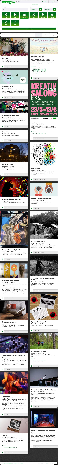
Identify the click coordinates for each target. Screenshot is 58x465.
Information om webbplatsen (7, 463)
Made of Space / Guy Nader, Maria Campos (43, 390)
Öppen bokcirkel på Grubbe (9, 322)
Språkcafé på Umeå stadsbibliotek (41, 198)
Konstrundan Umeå (7, 86)
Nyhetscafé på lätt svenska (39, 322)
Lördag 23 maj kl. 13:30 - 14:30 (39, 68)
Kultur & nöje (10, 66)
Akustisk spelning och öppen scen (11, 199)
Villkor (21, 463)
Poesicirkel (5, 132)
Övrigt (43, 179)
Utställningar (12, 97)
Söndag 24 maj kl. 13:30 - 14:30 (39, 71)
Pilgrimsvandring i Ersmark (39, 351)
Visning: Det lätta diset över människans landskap (42, 279)
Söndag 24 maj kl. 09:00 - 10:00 (39, 70)
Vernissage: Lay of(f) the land (10, 280)
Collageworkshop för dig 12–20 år (11, 250)
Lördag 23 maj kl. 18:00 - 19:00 (39, 69)
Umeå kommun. (49, 463)
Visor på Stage (6, 396)
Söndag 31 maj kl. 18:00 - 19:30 (10, 447)
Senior (35, 179)
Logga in (53, 1)
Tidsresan (4, 436)
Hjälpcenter (16, 463)
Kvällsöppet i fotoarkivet (38, 241)
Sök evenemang (4, 7)
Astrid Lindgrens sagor (37, 56)
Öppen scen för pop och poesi (10, 115)
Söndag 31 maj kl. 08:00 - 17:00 (39, 360)
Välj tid (45, 7)
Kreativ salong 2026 (37, 123)
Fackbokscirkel (35, 168)
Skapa (44, 1)
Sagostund (5, 58)
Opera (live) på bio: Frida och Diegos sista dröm (43, 431)
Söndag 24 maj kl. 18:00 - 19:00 (39, 73)
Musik (11, 126)
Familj (6, 66)
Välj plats (31, 7)
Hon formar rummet (7, 164)
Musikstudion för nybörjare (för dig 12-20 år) (14, 356)
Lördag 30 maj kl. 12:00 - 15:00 (39, 133)
